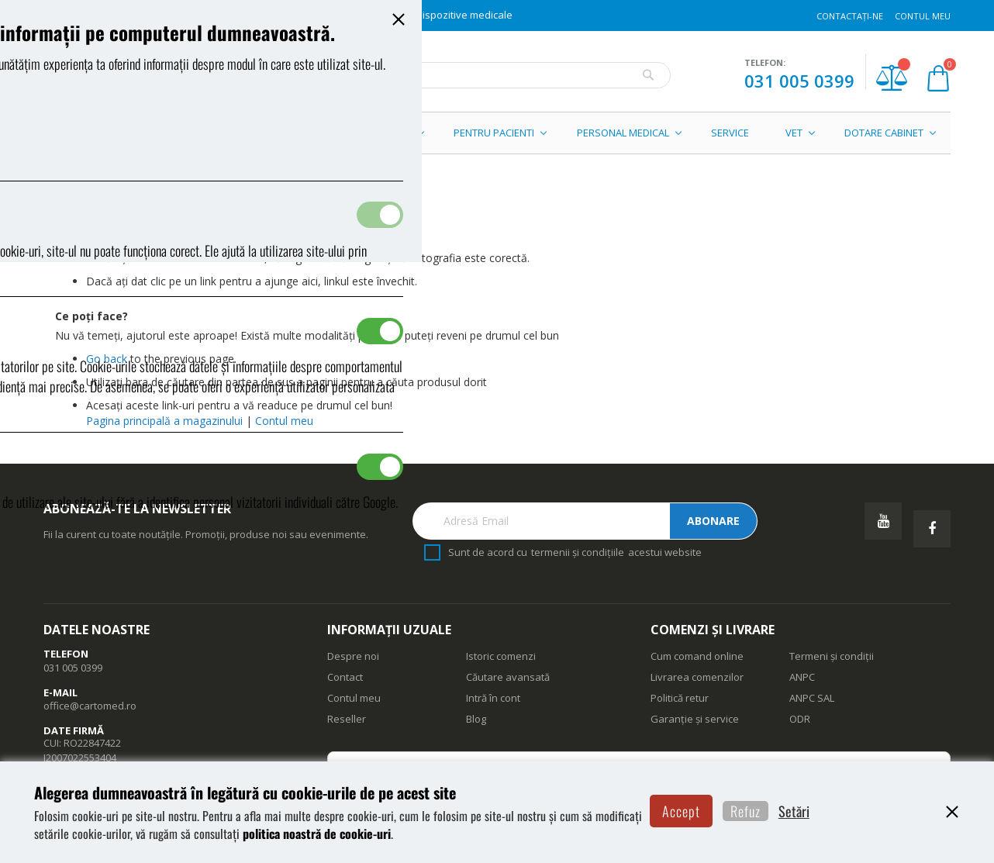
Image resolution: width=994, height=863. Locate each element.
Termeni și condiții (831, 656)
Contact (345, 677)
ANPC (802, 677)
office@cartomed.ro (89, 706)
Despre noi (353, 656)
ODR (799, 719)
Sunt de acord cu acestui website (575, 552)
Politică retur (680, 698)
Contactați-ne (849, 16)
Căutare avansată (508, 677)
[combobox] (494, 75)
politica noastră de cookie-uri (445, 822)
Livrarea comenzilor (697, 677)
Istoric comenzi (501, 656)
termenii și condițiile (577, 552)
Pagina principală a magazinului (166, 420)
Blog (476, 719)
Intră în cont (493, 698)
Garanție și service (695, 719)
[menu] (497, 133)
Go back (106, 358)
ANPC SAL (811, 698)
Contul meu (923, 16)
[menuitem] (120, 133)
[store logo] (151, 75)
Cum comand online (697, 656)
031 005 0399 (799, 80)
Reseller (346, 719)
